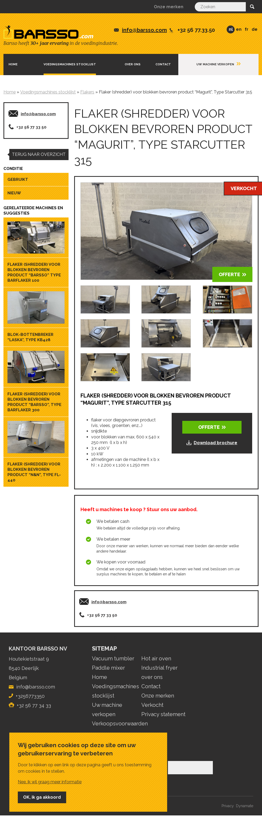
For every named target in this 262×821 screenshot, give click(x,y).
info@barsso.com (144, 30)
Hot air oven (156, 658)
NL (231, 29)
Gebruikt (17, 179)
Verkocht (152, 705)
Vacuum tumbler (113, 658)
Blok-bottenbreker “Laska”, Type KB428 (30, 337)
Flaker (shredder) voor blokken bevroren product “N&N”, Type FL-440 (34, 472)
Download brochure (215, 442)
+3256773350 (30, 696)
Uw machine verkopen (215, 64)
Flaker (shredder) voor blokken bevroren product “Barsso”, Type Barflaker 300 (34, 402)
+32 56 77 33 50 (31, 127)
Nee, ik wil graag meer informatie (50, 781)
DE (254, 29)
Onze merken (168, 6)
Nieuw (14, 193)
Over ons (133, 64)
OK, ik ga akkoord (42, 797)
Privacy (228, 806)
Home (13, 64)
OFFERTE (229, 274)
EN (239, 29)
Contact (163, 64)
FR (246, 29)
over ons (152, 677)
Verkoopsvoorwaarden (120, 723)
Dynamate (244, 806)
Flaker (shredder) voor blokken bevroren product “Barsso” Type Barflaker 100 (34, 272)
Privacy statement (163, 714)
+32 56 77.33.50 (196, 30)
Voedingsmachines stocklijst (70, 64)
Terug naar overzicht (39, 154)
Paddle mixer (108, 668)
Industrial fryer (159, 668)
